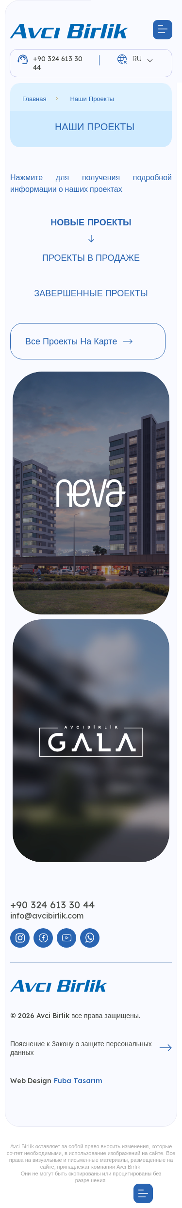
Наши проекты (92, 98)
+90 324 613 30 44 (50, 63)
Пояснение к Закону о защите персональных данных (91, 1048)
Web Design (56, 1080)
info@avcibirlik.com (46, 915)
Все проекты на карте (78, 341)
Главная (34, 98)
